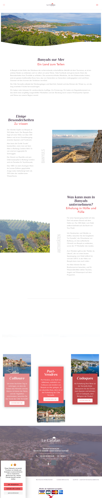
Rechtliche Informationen (44, 479)
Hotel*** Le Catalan (51, 449)
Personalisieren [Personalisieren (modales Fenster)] (13, 493)
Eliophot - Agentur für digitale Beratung (86, 479)
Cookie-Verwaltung (63, 479)
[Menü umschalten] (4, 5)
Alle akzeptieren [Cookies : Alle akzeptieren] (13, 484)
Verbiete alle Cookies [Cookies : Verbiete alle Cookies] (13, 489)
